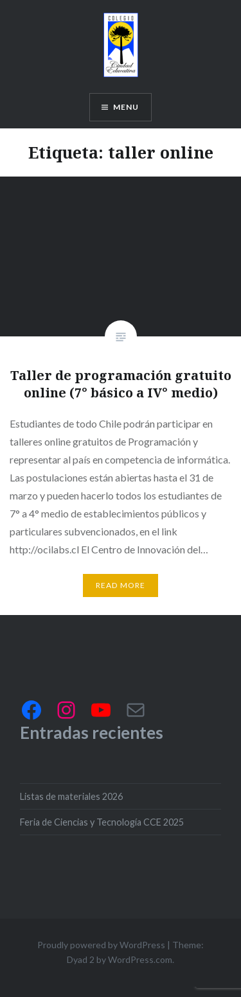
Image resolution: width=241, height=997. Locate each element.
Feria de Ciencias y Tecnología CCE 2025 (102, 822)
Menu (126, 107)
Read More (121, 585)
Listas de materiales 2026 (71, 796)
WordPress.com (140, 959)
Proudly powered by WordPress (101, 944)
